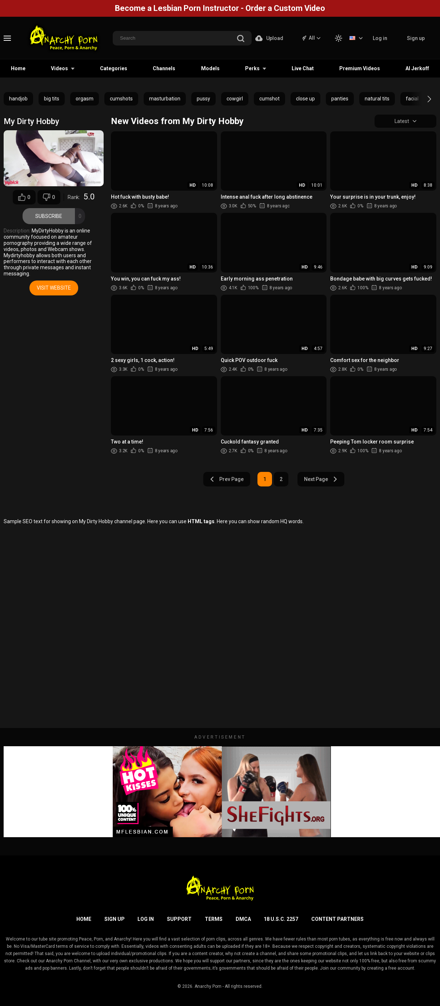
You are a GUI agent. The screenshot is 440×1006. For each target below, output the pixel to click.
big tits (51, 99)
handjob (18, 99)
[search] (240, 39)
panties (339, 99)
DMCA (243, 919)
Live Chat (303, 68)
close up (305, 99)
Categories (113, 68)
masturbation (164, 99)
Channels (164, 68)
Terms (214, 919)
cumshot (269, 99)
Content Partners (337, 919)
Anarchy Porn (208, 986)
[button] (422, 99)
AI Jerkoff (417, 68)
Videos (59, 68)
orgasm (84, 99)
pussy (203, 99)
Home (18, 68)
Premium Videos (359, 68)
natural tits (377, 99)
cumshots (121, 99)
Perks (252, 68)
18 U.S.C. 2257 (281, 919)
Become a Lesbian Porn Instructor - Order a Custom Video (220, 8)
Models (210, 68)
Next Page (320, 479)
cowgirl (235, 99)
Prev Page (227, 479)
